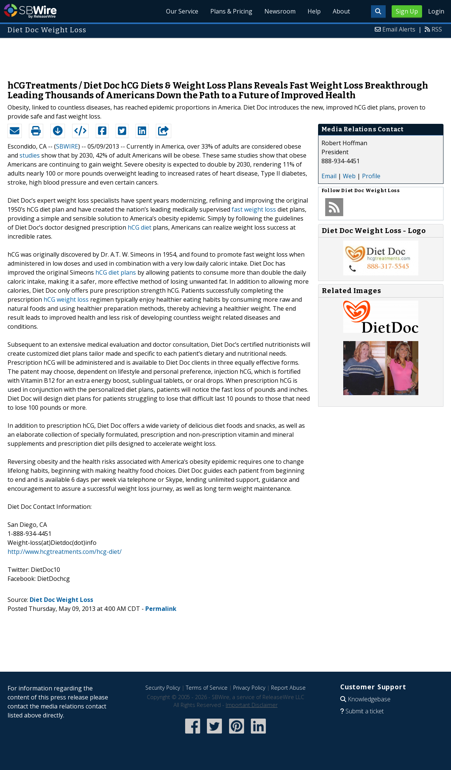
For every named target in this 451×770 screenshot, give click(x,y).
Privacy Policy (249, 687)
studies (30, 155)
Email (328, 176)
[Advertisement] (225, 55)
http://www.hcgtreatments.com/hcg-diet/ (65, 551)
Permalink (160, 609)
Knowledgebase (369, 699)
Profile (371, 176)
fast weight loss (254, 209)
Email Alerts (398, 29)
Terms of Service (207, 687)
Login (436, 11)
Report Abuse (288, 687)
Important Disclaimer (252, 704)
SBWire (30, 11)
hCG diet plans (115, 272)
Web (349, 176)
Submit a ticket (364, 711)
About (341, 11)
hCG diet (139, 227)
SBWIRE (67, 146)
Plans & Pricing (231, 11)
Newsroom (280, 11)
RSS (436, 29)
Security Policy (162, 687)
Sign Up (407, 11)
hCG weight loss (66, 299)
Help (314, 11)
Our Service (182, 11)
